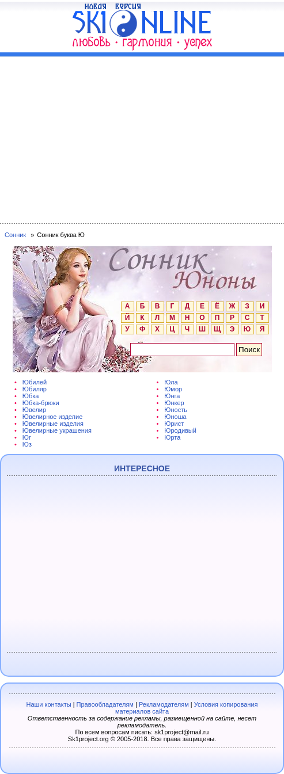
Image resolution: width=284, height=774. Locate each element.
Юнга (172, 395)
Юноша (175, 416)
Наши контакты (48, 704)
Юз (27, 444)
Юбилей (34, 382)
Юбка (30, 395)
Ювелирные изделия (53, 423)
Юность (175, 409)
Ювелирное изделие (52, 416)
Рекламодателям (164, 704)
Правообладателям (105, 704)
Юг (26, 437)
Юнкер (174, 402)
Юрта (172, 437)
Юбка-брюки (40, 402)
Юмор (173, 389)
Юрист (174, 423)
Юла (170, 382)
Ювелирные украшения (57, 430)
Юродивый (180, 430)
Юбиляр (34, 389)
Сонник (15, 234)
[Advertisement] (142, 137)
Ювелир (34, 409)
